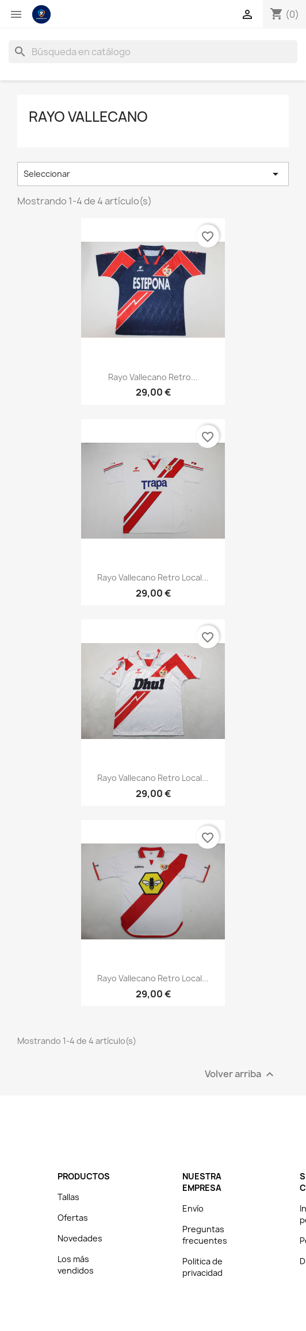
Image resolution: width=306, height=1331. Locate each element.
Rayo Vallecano (88, 116)
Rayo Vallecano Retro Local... (153, 577)
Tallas (68, 1196)
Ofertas (73, 1217)
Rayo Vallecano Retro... (153, 377)
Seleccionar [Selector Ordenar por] (153, 174)
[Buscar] (153, 51)
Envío (193, 1208)
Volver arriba (241, 1074)
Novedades (80, 1238)
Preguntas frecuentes (204, 1235)
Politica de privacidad (202, 1267)
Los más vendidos (76, 1264)
